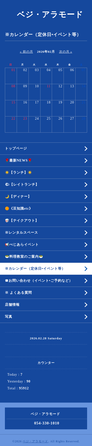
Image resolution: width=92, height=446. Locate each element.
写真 (8, 317)
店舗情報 (12, 304)
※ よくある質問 (18, 292)
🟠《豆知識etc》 (19, 208)
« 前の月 (26, 51)
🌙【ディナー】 (18, 196)
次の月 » (65, 51)
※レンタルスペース (21, 232)
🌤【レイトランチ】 (22, 184)
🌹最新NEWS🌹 (18, 160)
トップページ (16, 148)
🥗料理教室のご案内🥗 (24, 256)
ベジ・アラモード (46, 14)
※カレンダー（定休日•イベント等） (35, 268)
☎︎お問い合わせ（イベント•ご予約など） (39, 280)
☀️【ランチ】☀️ (18, 172)
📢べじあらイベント (22, 244)
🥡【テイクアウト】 (22, 220)
